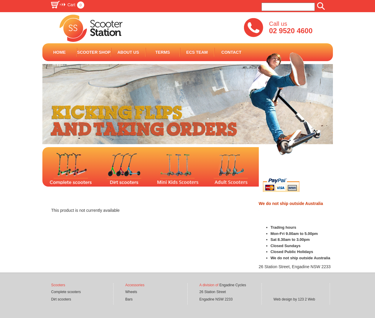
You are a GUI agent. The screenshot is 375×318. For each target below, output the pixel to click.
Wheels (131, 292)
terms (162, 52)
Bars (129, 299)
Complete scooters (66, 292)
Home (59, 52)
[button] (67, 4)
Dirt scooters (61, 299)
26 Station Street (213, 292)
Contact (231, 52)
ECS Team (197, 52)
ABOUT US (128, 52)
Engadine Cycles (232, 285)
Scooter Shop (94, 52)
